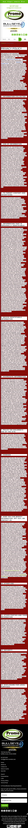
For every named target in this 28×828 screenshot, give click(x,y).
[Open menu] (25, 39)
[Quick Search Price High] (16, 39)
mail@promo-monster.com (14, 8)
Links (2, 778)
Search (3, 774)
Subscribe (4, 805)
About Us (3, 764)
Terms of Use (4, 782)
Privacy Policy (4, 780)
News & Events (5, 769)
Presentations (4, 776)
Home (2, 43)
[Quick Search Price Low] (10, 39)
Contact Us (4, 766)
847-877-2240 (14, 6)
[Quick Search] (4, 39)
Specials (3, 771)
